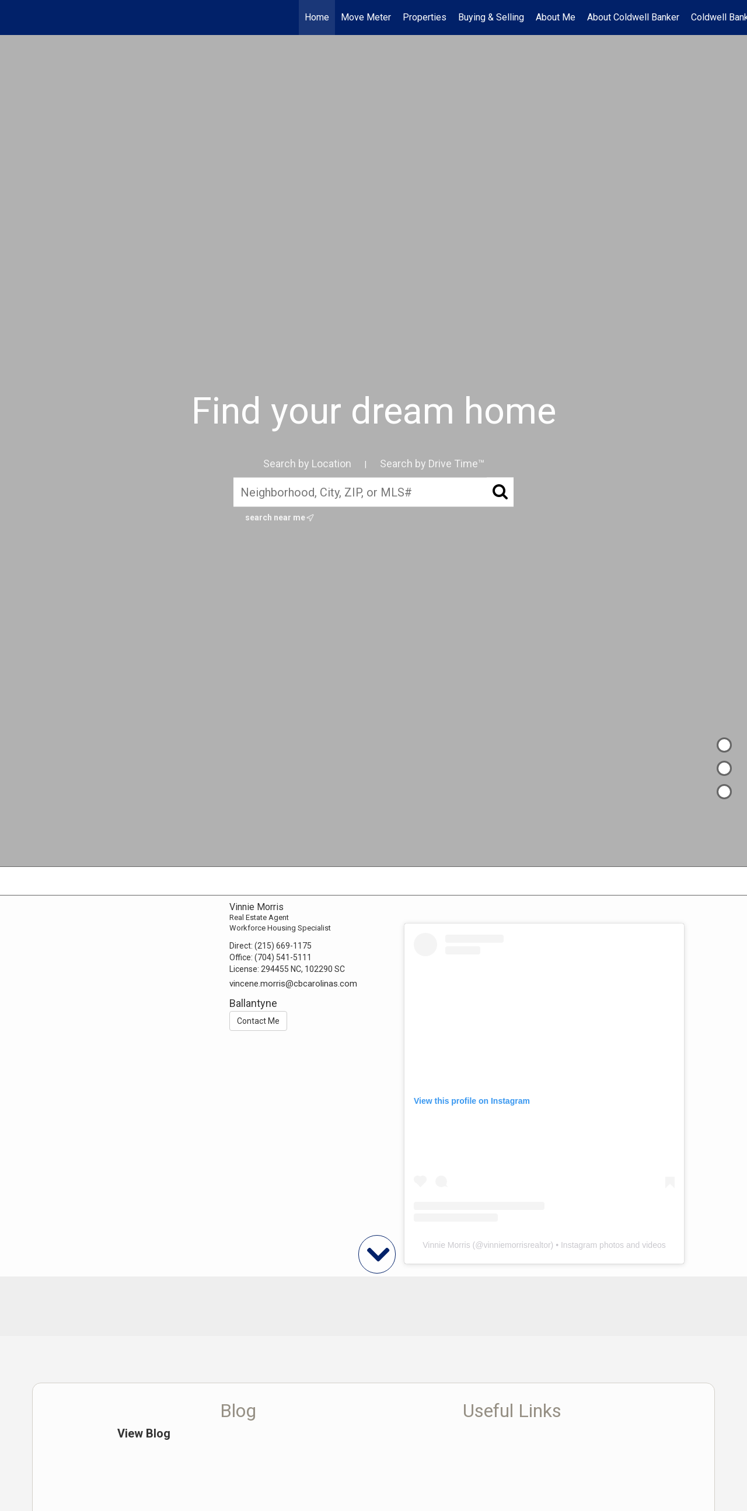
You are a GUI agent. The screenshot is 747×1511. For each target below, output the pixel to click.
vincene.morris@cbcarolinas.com (293, 983)
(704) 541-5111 (283, 957)
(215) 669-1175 (283, 945)
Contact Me (258, 1021)
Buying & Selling (491, 17)
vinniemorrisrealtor (516, 1245)
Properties (424, 17)
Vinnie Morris (446, 1245)
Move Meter (366, 17)
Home (317, 17)
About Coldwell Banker (633, 17)
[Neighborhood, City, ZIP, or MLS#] (373, 492)
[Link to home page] (15, 17)
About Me (555, 17)
